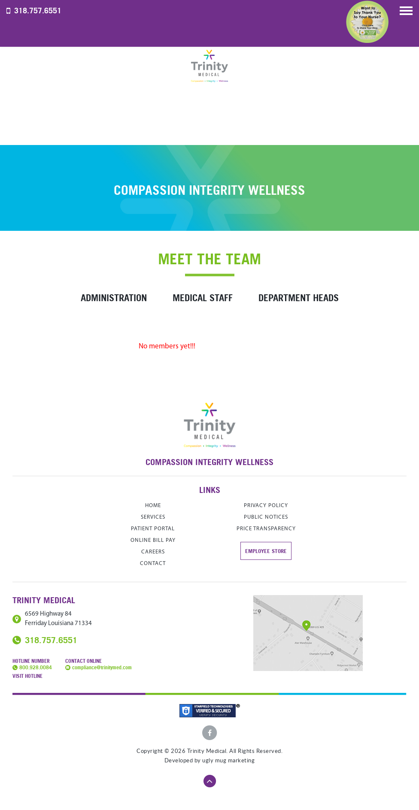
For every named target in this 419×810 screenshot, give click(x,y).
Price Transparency (266, 529)
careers (153, 552)
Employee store (266, 550)
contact (153, 563)
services (153, 517)
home (153, 505)
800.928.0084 (35, 667)
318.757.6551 (37, 10)
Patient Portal (153, 529)
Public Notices (266, 517)
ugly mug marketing (228, 760)
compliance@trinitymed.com (102, 667)
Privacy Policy (266, 505)
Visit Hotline (27, 676)
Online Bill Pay (153, 540)
